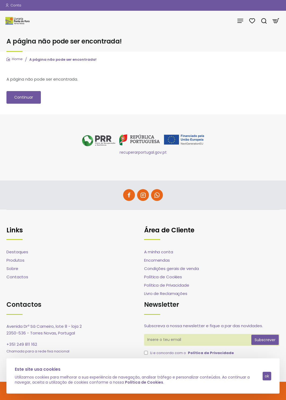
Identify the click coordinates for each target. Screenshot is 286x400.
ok (266, 376)
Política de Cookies (144, 382)
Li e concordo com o (189, 353)
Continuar (23, 97)
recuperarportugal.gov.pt (143, 152)
